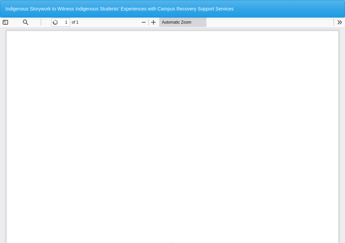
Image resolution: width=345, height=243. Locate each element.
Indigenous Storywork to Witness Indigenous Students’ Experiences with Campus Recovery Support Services (119, 8)
